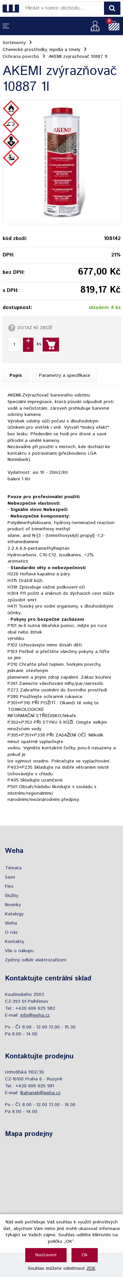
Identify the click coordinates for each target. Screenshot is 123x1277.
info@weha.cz (35, 1015)
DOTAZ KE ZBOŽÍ (35, 328)
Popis (16, 375)
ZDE (91, 1268)
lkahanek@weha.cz (40, 1093)
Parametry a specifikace (64, 375)
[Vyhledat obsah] (112, 8)
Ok (85, 1255)
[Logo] (12, 8)
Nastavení (45, 1255)
